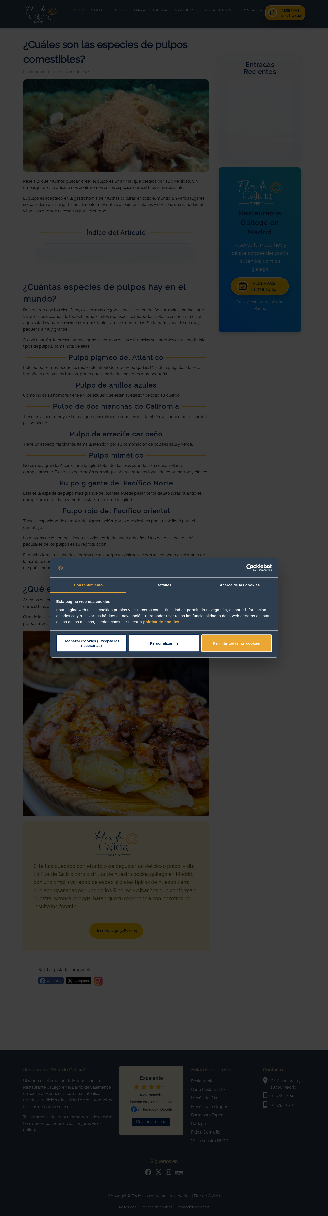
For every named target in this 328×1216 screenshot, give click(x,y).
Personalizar (164, 643)
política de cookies (161, 622)
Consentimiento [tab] (88, 585)
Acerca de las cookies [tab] (240, 585)
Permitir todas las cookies (236, 643)
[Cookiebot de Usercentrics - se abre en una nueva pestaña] (250, 568)
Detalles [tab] (164, 585)
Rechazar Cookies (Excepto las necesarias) (92, 643)
